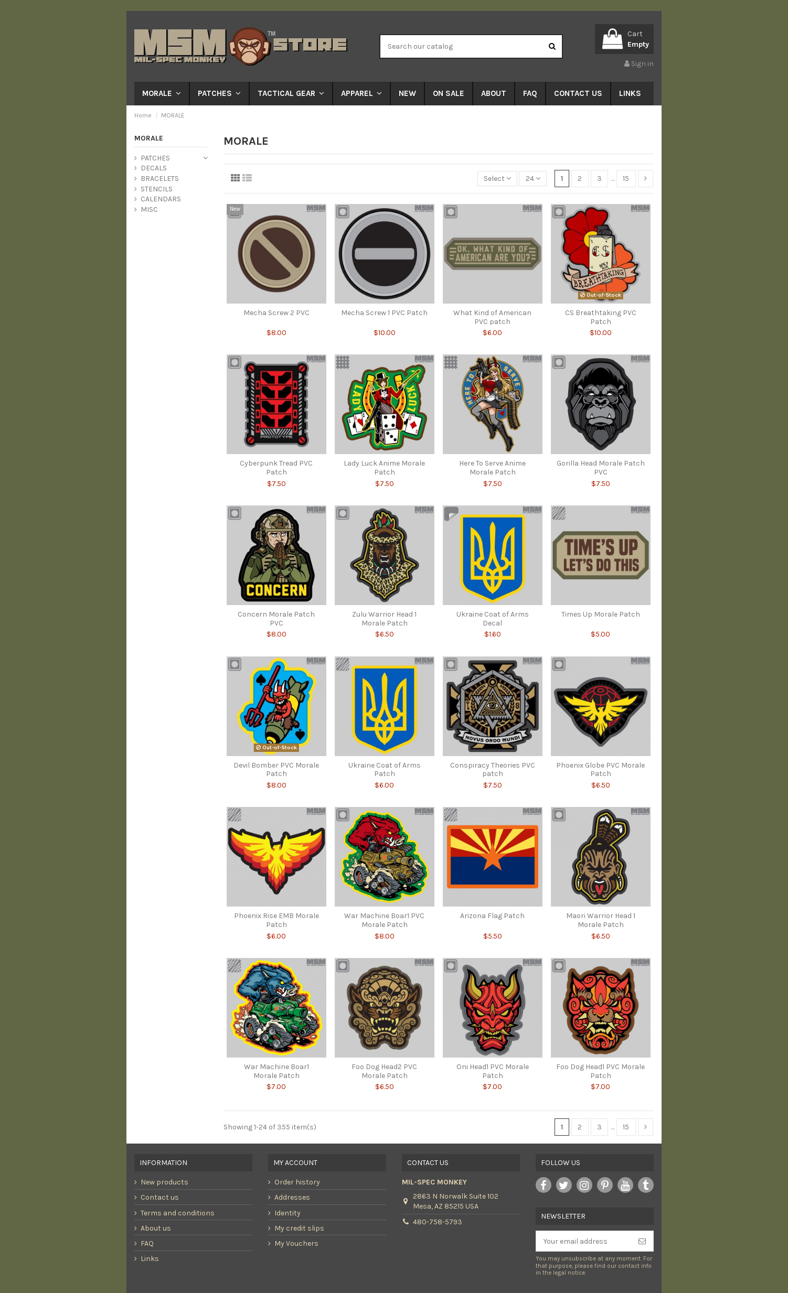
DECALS (154, 168)
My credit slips (299, 1228)
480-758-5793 (437, 1221)
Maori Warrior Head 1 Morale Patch (600, 920)
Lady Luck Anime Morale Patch (384, 468)
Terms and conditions (178, 1213)
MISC (149, 209)
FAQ (147, 1243)
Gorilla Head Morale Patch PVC (601, 468)
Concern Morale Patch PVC (276, 619)
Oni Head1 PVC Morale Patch (492, 1071)
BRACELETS (160, 178)
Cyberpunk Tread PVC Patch (276, 468)
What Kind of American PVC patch (492, 317)
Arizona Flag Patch (492, 915)
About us (156, 1228)
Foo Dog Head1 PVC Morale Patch (600, 1071)
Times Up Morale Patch (600, 614)
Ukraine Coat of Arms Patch (384, 770)
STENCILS (157, 189)
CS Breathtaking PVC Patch (600, 317)
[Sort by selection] (497, 178)
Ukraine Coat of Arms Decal (492, 619)
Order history (297, 1182)
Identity (287, 1213)
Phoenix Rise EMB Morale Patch (276, 920)
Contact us (160, 1197)
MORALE (148, 138)
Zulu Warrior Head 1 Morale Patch (384, 619)
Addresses (292, 1197)
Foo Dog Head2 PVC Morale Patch (384, 1071)
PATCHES (155, 158)
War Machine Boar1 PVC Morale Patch (384, 920)
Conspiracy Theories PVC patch (492, 770)
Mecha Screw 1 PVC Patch (384, 312)
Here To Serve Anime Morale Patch (492, 468)
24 (533, 178)
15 (626, 178)
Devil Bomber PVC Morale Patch (276, 770)
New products (164, 1182)
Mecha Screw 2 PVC (276, 312)
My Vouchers (296, 1243)
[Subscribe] (642, 1241)
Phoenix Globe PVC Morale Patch (600, 770)
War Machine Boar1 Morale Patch (276, 1071)
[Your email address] (583, 1241)
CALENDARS (161, 199)
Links (150, 1258)
